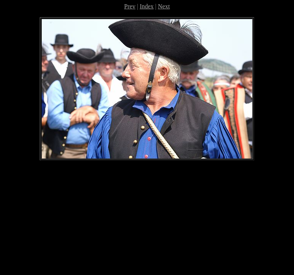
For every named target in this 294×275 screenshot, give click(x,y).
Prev (129, 6)
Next (164, 6)
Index (147, 6)
